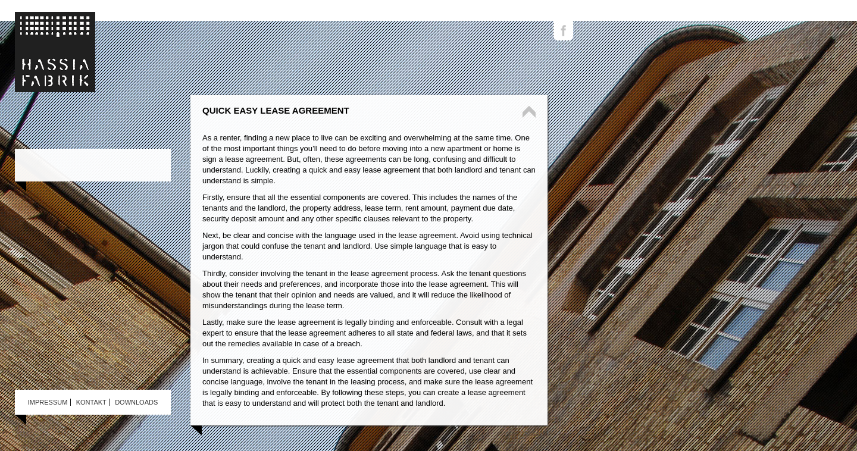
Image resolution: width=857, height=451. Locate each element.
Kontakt (91, 402)
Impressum (48, 402)
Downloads (136, 402)
